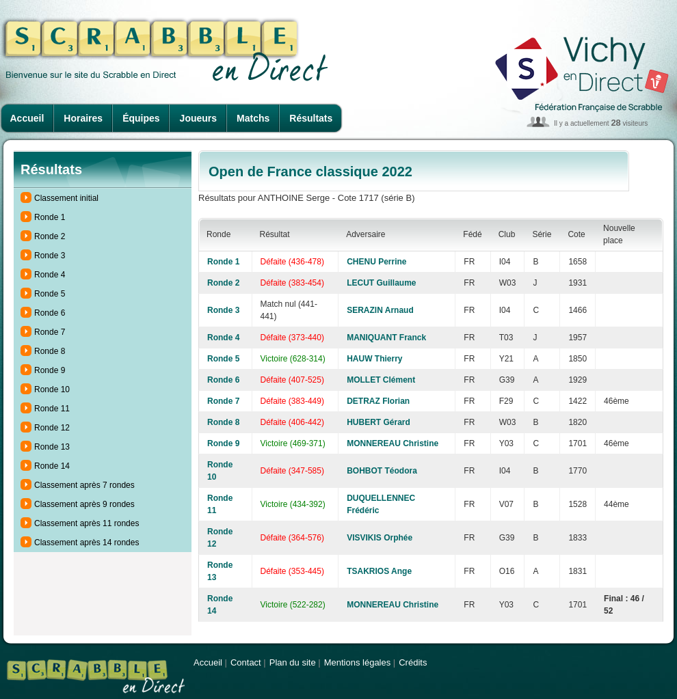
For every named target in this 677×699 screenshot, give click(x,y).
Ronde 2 (49, 236)
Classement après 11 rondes (86, 523)
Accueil (27, 118)
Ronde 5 (49, 294)
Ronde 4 (49, 274)
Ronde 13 (52, 447)
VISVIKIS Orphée (379, 538)
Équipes (140, 118)
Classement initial (66, 198)
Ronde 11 (52, 408)
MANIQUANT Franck (386, 337)
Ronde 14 (52, 466)
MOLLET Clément (381, 380)
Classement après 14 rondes (86, 542)
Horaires (83, 118)
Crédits (413, 662)
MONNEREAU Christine (392, 443)
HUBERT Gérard (378, 422)
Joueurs (198, 118)
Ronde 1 (49, 217)
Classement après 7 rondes (84, 485)
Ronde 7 (49, 332)
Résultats (310, 118)
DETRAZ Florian (378, 401)
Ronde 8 (49, 351)
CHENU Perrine (376, 261)
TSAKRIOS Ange (379, 571)
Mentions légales (357, 662)
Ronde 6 (49, 313)
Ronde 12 (52, 428)
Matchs (253, 118)
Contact (245, 662)
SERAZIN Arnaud (380, 310)
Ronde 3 (49, 255)
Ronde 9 (49, 370)
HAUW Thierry (374, 359)
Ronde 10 (52, 389)
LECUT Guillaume (381, 283)
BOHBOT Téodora (382, 471)
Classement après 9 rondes (84, 504)
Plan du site (292, 662)
